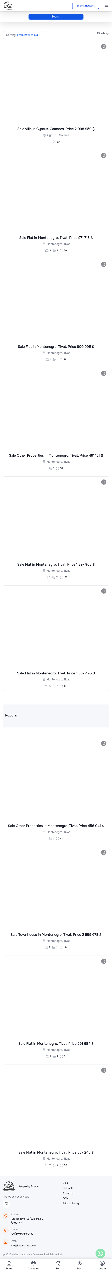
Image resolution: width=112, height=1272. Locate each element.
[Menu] (106, 5)
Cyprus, (52, 135)
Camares (63, 135)
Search (56, 16)
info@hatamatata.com (23, 1246)
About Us (68, 1194)
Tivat (67, 244)
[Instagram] (6, 1205)
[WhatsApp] (100, 1253)
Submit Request (85, 5)
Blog (65, 1184)
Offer (66, 1199)
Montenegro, (55, 244)
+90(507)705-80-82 (21, 1234)
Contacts (68, 1189)
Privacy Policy (71, 1204)
